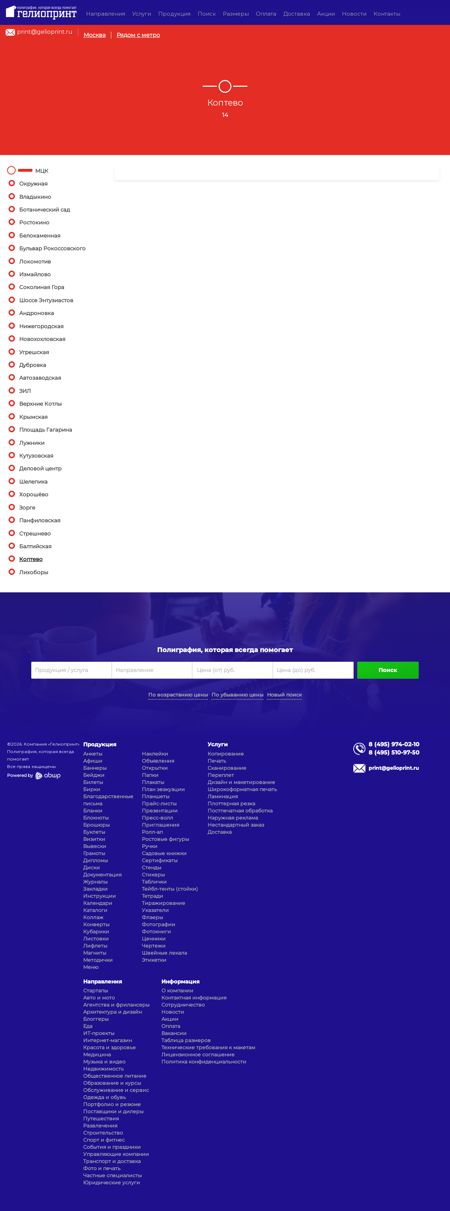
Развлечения (100, 1125)
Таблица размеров (186, 1040)
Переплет (221, 775)
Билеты (93, 782)
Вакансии (174, 1033)
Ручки (149, 846)
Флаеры (152, 917)
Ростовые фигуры (165, 839)
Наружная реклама (233, 818)
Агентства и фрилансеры (116, 1005)
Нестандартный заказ (236, 825)
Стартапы (95, 990)
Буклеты (94, 832)
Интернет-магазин (107, 1040)
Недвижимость (103, 1069)
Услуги (141, 13)
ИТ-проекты (98, 1033)
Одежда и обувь (104, 1097)
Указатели (155, 910)
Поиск (207, 13)
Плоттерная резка (231, 803)
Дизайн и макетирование (241, 782)
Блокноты (96, 818)
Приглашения (160, 825)
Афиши (92, 761)
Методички (98, 960)
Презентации (160, 810)
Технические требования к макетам (208, 1047)
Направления (105, 13)
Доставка (296, 13)
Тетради (152, 896)
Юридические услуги (111, 1182)
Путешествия (101, 1118)
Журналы (95, 882)
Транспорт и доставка (112, 1161)
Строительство (103, 1133)
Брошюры (96, 825)
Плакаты (153, 782)
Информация (180, 981)
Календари (97, 903)
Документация (102, 874)
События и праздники (112, 1147)
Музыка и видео (104, 1061)
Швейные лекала (164, 953)
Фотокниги (156, 931)
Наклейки (155, 754)
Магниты (94, 953)
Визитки (94, 839)
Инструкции (99, 896)
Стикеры (153, 874)
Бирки (91, 789)
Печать (217, 761)
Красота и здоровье (109, 1047)
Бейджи (94, 775)
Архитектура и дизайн (112, 1012)
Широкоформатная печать (242, 789)
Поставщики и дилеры (113, 1111)
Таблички (154, 882)
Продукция (174, 13)
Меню (90, 967)
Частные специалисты (112, 1175)
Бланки (92, 810)
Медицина (97, 1054)
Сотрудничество (183, 1005)
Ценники (154, 938)
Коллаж (93, 917)
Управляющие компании (116, 1154)
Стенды (151, 867)
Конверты (96, 924)
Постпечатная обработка (240, 810)
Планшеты (156, 796)
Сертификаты (160, 860)
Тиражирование (163, 903)
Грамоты (94, 853)
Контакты (387, 13)
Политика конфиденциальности (203, 1061)
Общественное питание (114, 1076)
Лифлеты (95, 946)
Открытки (155, 768)
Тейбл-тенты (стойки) (170, 889)
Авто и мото (99, 997)
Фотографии (158, 924)
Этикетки (154, 960)
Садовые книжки (164, 853)
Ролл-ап (152, 832)
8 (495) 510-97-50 (394, 752)
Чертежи (154, 946)
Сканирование (227, 768)
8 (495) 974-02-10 (394, 744)
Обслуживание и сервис (116, 1090)
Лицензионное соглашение (198, 1054)
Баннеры (95, 768)
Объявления (158, 761)
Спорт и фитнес (104, 1140)
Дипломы (95, 860)
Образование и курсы (112, 1083)
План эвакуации (163, 789)
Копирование (226, 754)
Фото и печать (101, 1168)
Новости (354, 13)
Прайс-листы (159, 803)
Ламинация (223, 796)
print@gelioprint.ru (45, 31)
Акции (326, 13)
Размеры (236, 13)
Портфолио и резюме (112, 1104)
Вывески (94, 846)
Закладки (95, 889)
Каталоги (95, 910)
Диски (91, 867)
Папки (150, 775)
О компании (177, 990)
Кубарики (96, 931)
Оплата (266, 13)
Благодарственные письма (108, 800)
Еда (87, 1026)
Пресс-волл (157, 818)
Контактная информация (193, 997)
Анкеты (92, 754)
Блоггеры (96, 1019)
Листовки (96, 938)
